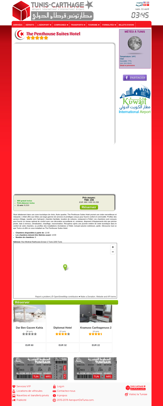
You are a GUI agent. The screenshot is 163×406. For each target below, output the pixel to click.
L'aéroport (43, 25)
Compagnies (60, 25)
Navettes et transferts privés (33, 395)
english (140, 3)
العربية (139, 5)
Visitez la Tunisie (138, 394)
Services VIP (24, 386)
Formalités (108, 25)
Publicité (21, 400)
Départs (30, 25)
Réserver (89, 207)
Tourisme (92, 25)
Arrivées (17, 25)
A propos (62, 395)
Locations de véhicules (29, 390)
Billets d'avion (126, 25)
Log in (60, 386)
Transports (77, 25)
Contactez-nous (66, 390)
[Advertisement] (65, 170)
